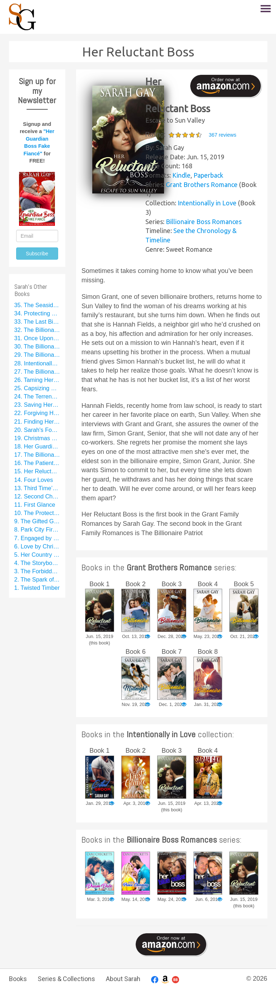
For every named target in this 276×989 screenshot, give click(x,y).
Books (18, 979)
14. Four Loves (33, 480)
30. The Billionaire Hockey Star (37, 346)
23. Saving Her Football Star (37, 404)
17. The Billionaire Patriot (37, 454)
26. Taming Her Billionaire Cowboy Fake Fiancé (37, 380)
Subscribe (37, 253)
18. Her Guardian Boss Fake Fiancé (37, 446)
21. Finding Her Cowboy (37, 421)
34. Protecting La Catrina (37, 313)
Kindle (181, 175)
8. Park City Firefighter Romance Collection (37, 529)
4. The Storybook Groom (37, 563)
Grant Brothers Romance (202, 184)
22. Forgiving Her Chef (37, 413)
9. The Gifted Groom (37, 521)
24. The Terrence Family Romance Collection (37, 396)
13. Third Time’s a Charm (37, 488)
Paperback (208, 175)
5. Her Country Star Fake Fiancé (37, 554)
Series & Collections (66, 979)
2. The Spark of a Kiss (37, 579)
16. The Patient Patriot (37, 463)
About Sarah (123, 979)
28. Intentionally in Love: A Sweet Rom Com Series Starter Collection (37, 363)
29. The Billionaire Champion (37, 354)
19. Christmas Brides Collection (37, 438)
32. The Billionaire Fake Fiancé (37, 330)
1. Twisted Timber (37, 587)
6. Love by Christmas (37, 546)
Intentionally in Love (207, 202)
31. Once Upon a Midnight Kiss (37, 338)
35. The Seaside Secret (37, 305)
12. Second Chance (37, 496)
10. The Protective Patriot (37, 513)
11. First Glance (34, 504)
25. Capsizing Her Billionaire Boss (37, 388)
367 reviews (223, 135)
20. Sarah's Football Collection (37, 430)
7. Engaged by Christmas (37, 538)
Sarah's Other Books (30, 290)
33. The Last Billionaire (37, 321)
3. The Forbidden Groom (37, 571)
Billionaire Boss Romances (204, 221)
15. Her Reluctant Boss (37, 471)
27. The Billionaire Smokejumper (37, 371)
